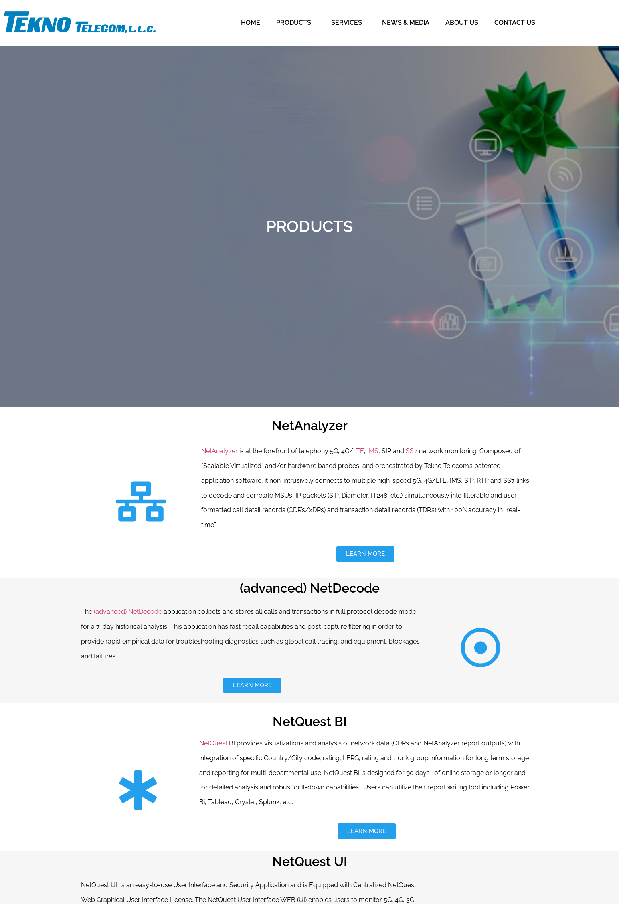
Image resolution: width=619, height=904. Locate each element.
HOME (250, 22)
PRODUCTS (295, 23)
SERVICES (348, 23)
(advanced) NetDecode (128, 611)
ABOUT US (461, 22)
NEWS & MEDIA (405, 22)
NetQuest (213, 743)
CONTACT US (514, 22)
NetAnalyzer (219, 451)
